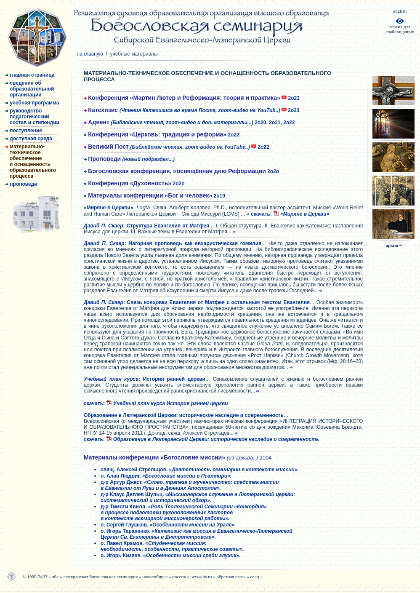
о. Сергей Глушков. (168, 525)
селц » (256, 576)
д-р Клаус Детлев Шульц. (198, 497)
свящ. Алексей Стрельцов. (200, 470)
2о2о (181, 171)
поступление (23, 131)
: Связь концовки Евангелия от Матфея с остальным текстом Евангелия (197, 302)
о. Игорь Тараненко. (196, 534)
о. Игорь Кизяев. (171, 555)
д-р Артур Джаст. (190, 485)
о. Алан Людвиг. (166, 476)
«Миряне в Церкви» (108, 208)
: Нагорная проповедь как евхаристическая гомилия (172, 243)
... (246, 214)
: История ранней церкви (144, 379)
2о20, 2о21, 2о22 (189, 123)
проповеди (21, 184)
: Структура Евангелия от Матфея (146, 226)
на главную (90, 54)
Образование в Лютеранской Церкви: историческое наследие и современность (184, 415)
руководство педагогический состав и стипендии (32, 117)
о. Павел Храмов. (172, 546)
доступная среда (28, 139)
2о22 (161, 135)
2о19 (154, 196)
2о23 (192, 98)
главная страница (29, 75)
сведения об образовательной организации (29, 89)
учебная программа (32, 103)
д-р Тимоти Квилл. (184, 512)
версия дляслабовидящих (399, 27)
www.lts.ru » (203, 576)
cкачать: (290, 214)
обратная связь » (233, 576)
